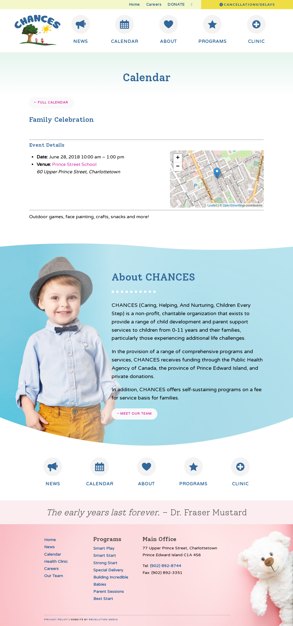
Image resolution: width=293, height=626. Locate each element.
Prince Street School (74, 164)
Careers (154, 5)
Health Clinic (56, 561)
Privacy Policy (56, 619)
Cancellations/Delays (249, 4)
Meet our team (136, 414)
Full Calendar (53, 102)
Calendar (52, 554)
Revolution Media (103, 619)
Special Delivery (108, 570)
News (49, 546)
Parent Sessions (108, 591)
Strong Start (105, 563)
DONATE (176, 5)
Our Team (53, 575)
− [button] (178, 166)
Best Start (103, 598)
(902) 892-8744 (165, 565)
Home (134, 5)
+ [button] (178, 158)
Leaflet (212, 205)
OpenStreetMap (234, 205)
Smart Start (104, 555)
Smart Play (103, 548)
